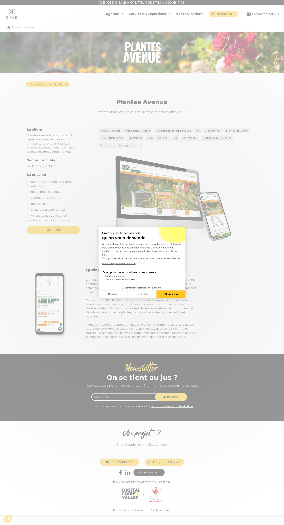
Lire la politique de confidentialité (118, 263)
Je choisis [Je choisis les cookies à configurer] (142, 294)
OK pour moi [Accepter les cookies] (171, 294)
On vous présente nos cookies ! (120, 279)
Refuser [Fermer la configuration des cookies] (113, 294)
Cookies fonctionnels (115, 276)
